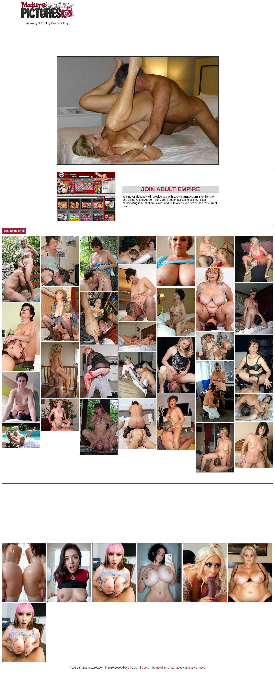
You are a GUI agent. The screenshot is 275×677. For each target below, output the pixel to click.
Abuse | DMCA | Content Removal (142, 667)
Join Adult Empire (170, 189)
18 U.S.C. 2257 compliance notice (184, 667)
